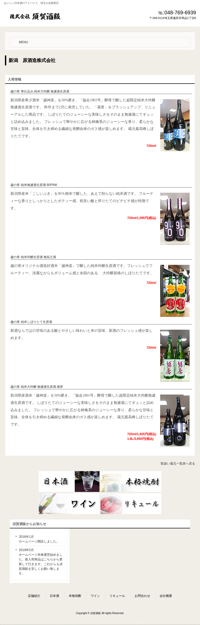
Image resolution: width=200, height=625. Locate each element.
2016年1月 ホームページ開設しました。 (39, 539)
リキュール (117, 596)
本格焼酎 (75, 596)
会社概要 (166, 596)
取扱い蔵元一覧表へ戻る (178, 463)
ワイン (95, 596)
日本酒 (54, 596)
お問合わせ (142, 596)
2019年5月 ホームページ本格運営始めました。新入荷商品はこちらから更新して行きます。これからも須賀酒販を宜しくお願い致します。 (41, 561)
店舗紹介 (34, 596)
